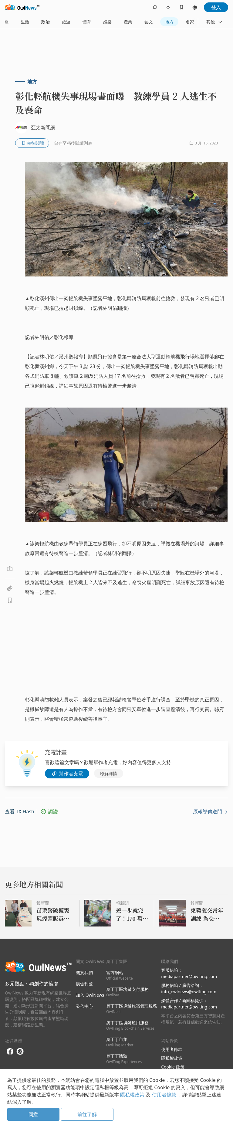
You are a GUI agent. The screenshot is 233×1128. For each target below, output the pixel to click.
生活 (25, 22)
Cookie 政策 (172, 1067)
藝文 (148, 22)
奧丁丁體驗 (124, 1058)
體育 (87, 22)
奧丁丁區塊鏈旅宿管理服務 (131, 1008)
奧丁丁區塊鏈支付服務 (127, 992)
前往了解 (87, 1114)
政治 (45, 22)
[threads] (20, 1051)
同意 (33, 1114)
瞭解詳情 (108, 773)
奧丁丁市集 (119, 1042)
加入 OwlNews (90, 995)
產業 (128, 22)
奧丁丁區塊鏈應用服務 (130, 1025)
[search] (154, 7)
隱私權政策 (171, 1058)
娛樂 (107, 22)
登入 (216, 7)
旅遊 (66, 22)
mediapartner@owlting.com (189, 976)
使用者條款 (171, 1049)
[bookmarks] (181, 7)
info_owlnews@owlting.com (188, 991)
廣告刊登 (84, 984)
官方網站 (119, 975)
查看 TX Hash (19, 811)
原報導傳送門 (210, 811)
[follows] (168, 7)
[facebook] (10, 1052)
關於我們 (84, 972)
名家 (190, 22)
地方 (169, 22)
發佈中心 (84, 1006)
